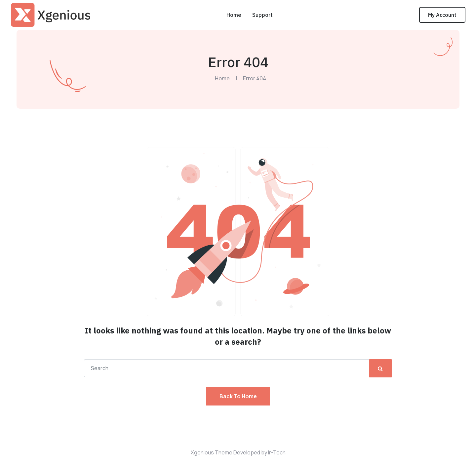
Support (262, 15)
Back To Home (238, 396)
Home (233, 15)
